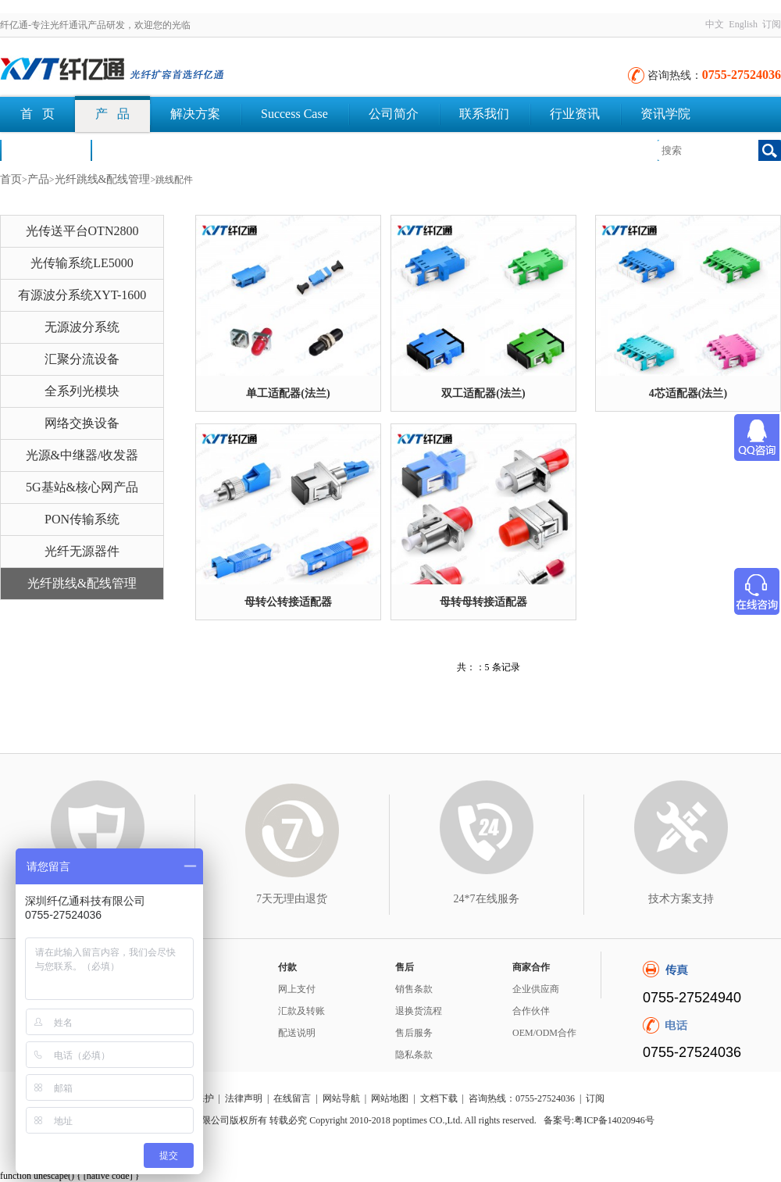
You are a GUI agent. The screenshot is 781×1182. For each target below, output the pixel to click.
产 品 (112, 113)
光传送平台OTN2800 (82, 230)
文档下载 (136, 149)
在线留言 (292, 1098)
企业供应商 (535, 989)
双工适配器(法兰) (483, 393)
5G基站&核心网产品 (82, 487)
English (743, 24)
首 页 (37, 113)
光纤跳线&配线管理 (103, 179)
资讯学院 (665, 113)
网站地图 (389, 1098)
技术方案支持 (681, 899)
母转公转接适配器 (288, 602)
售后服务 (414, 1032)
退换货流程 (418, 1010)
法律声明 (243, 1098)
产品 (38, 179)
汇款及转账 (301, 1010)
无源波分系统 (82, 327)
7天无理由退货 (291, 899)
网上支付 (297, 989)
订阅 (771, 24)
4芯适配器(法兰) (688, 393)
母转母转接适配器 (483, 602)
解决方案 (195, 113)
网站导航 (341, 1098)
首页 (11, 179)
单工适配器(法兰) (288, 393)
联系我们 (484, 113)
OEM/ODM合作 (544, 1032)
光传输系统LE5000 (82, 263)
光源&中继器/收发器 (82, 455)
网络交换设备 (82, 423)
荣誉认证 (45, 149)
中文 (714, 24)
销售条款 (414, 989)
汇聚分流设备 (82, 359)
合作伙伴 (531, 1010)
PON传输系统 (82, 519)
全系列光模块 (82, 391)
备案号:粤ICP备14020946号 (599, 1120)
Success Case (294, 113)
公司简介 (394, 113)
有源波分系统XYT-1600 (82, 295)
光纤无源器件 (82, 551)
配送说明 (297, 1032)
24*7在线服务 (486, 899)
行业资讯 (575, 113)
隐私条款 (414, 1054)
